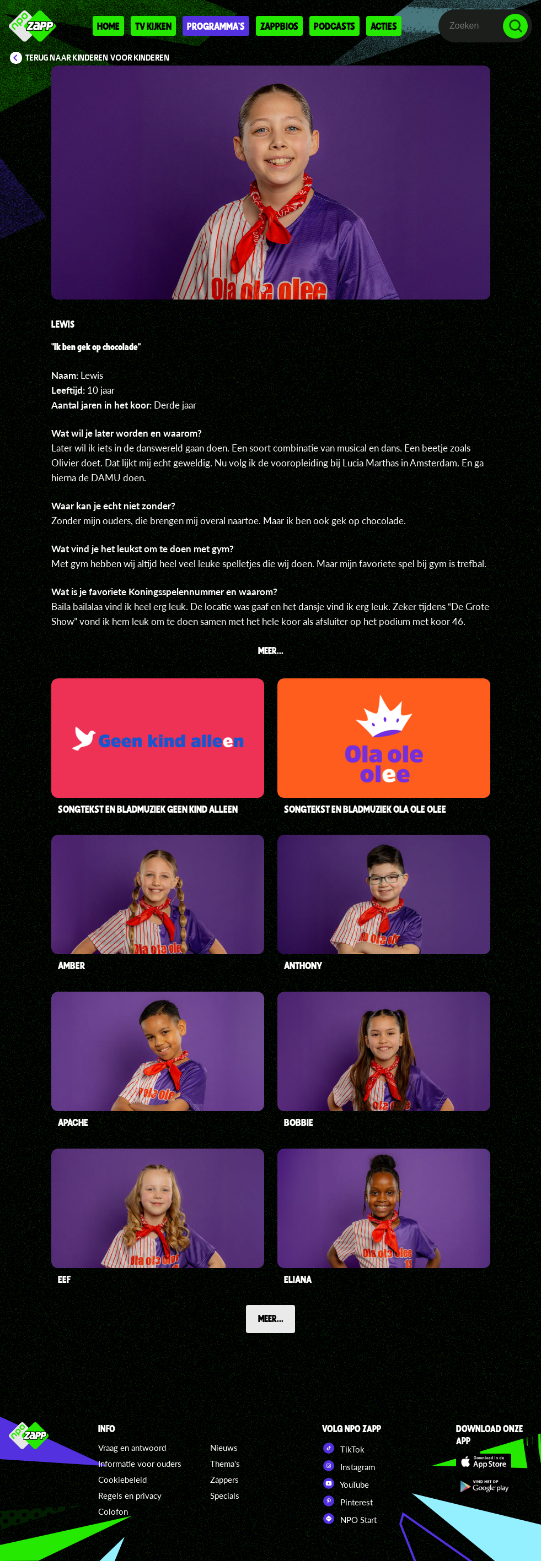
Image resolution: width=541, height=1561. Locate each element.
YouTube (345, 1483)
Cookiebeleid (122, 1479)
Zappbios (279, 25)
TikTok (343, 1448)
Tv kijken (153, 25)
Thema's (225, 1463)
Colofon (113, 1511)
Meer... (270, 1318)
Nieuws (224, 1448)
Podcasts (334, 25)
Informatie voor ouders (139, 1463)
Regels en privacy (130, 1495)
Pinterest (347, 1501)
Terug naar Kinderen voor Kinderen (97, 58)
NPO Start (349, 1518)
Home (108, 25)
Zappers (224, 1479)
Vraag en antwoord (132, 1448)
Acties (384, 25)
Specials (224, 1495)
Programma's (216, 25)
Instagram (348, 1465)
